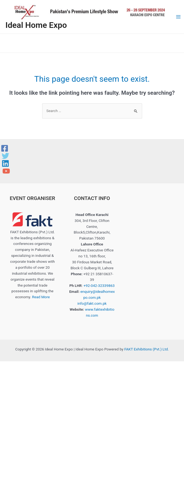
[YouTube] (6, 171)
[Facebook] (4, 148)
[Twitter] (5, 156)
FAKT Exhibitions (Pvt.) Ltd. (146, 349)
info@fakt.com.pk (91, 303)
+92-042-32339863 (99, 285)
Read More (41, 297)
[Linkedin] (5, 163)
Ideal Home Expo (36, 25)
